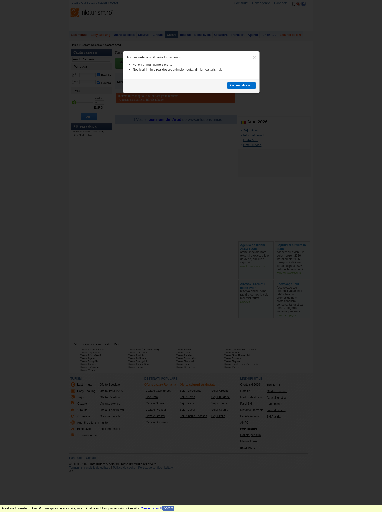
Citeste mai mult (151, 508)
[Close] (254, 57)
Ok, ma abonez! (241, 85)
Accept (168, 508)
